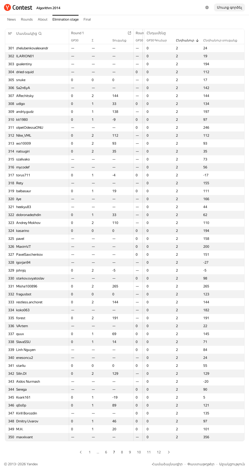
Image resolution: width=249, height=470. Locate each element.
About (42, 19)
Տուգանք (122, 40)
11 (149, 452)
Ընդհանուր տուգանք (222, 40)
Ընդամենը (159, 33)
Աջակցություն (232, 464)
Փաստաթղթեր (200, 464)
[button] (29, 33)
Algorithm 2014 (48, 8)
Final (87, 19)
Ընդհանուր (187, 40)
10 (139, 452)
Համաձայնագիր (167, 464)
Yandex (32, 464)
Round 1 (80, 33)
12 (159, 452)
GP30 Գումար (159, 40)
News (11, 19)
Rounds (27, 19)
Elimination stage (65, 19)
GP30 (77, 40)
